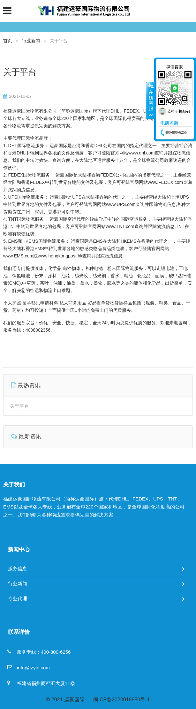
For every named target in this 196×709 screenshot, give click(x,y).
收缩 (150, 100)
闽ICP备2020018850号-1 (121, 699)
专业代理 (17, 598)
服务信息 (17, 568)
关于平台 (19, 72)
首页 (7, 40)
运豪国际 (74, 699)
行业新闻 (31, 40)
